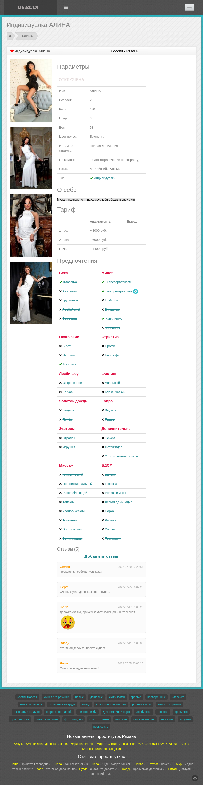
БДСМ (106, 465)
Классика (70, 282)
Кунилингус (114, 318)
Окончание (69, 337)
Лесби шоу (69, 373)
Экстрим (67, 428)
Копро (107, 401)
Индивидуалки (104, 178)
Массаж (66, 465)
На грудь (69, 364)
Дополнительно (115, 428)
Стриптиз (110, 337)
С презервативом (118, 282)
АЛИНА (27, 36)
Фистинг (109, 373)
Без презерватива (119, 291)
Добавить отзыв (101, 556)
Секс (63, 273)
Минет (107, 273)
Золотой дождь (73, 401)
